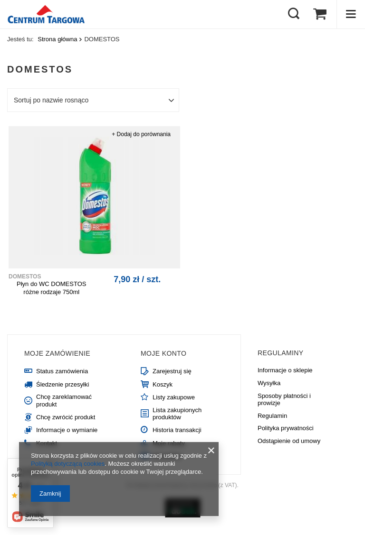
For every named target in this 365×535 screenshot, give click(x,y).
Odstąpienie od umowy (289, 440)
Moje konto (163, 353)
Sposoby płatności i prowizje (284, 399)
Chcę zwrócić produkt (65, 417)
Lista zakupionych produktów (177, 413)
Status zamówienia (62, 371)
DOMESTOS (25, 276)
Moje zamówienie (57, 353)
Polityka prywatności (286, 428)
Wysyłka (269, 383)
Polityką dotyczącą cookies (68, 463)
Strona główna (57, 39)
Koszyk (163, 384)
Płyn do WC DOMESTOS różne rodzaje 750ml (51, 287)
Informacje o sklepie (285, 370)
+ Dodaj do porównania (141, 134)
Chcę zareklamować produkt (64, 400)
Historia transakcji (177, 430)
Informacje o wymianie (66, 430)
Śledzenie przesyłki (62, 384)
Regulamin (272, 415)
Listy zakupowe (174, 397)
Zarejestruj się (172, 371)
